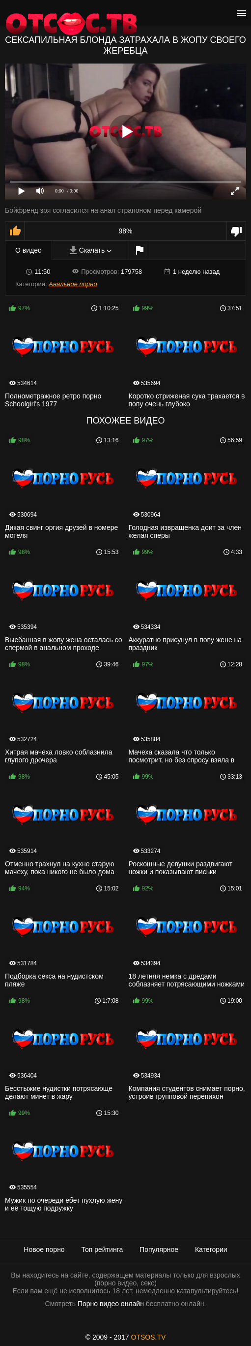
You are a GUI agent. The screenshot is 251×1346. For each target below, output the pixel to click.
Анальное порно (73, 284)
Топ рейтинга (102, 1249)
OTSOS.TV (148, 1337)
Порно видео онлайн (111, 1304)
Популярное (158, 1249)
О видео (28, 250)
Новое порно (44, 1249)
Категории (211, 1249)
